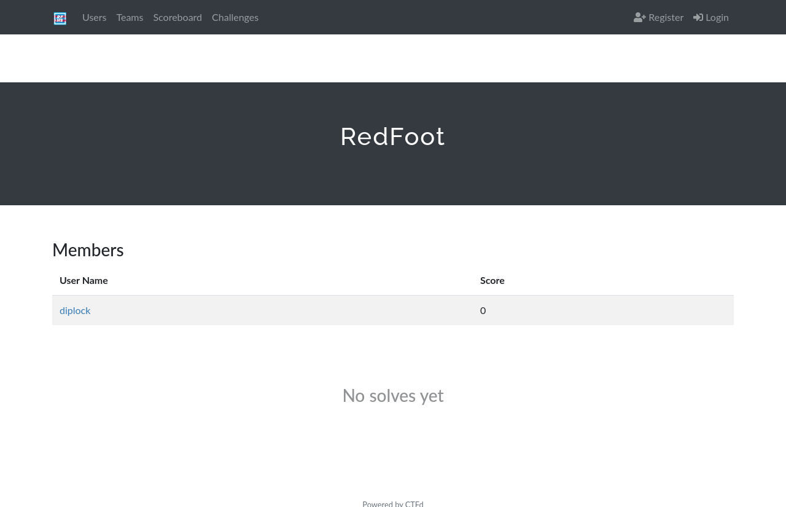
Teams (129, 17)
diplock (75, 310)
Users (94, 17)
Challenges (235, 17)
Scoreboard (177, 17)
